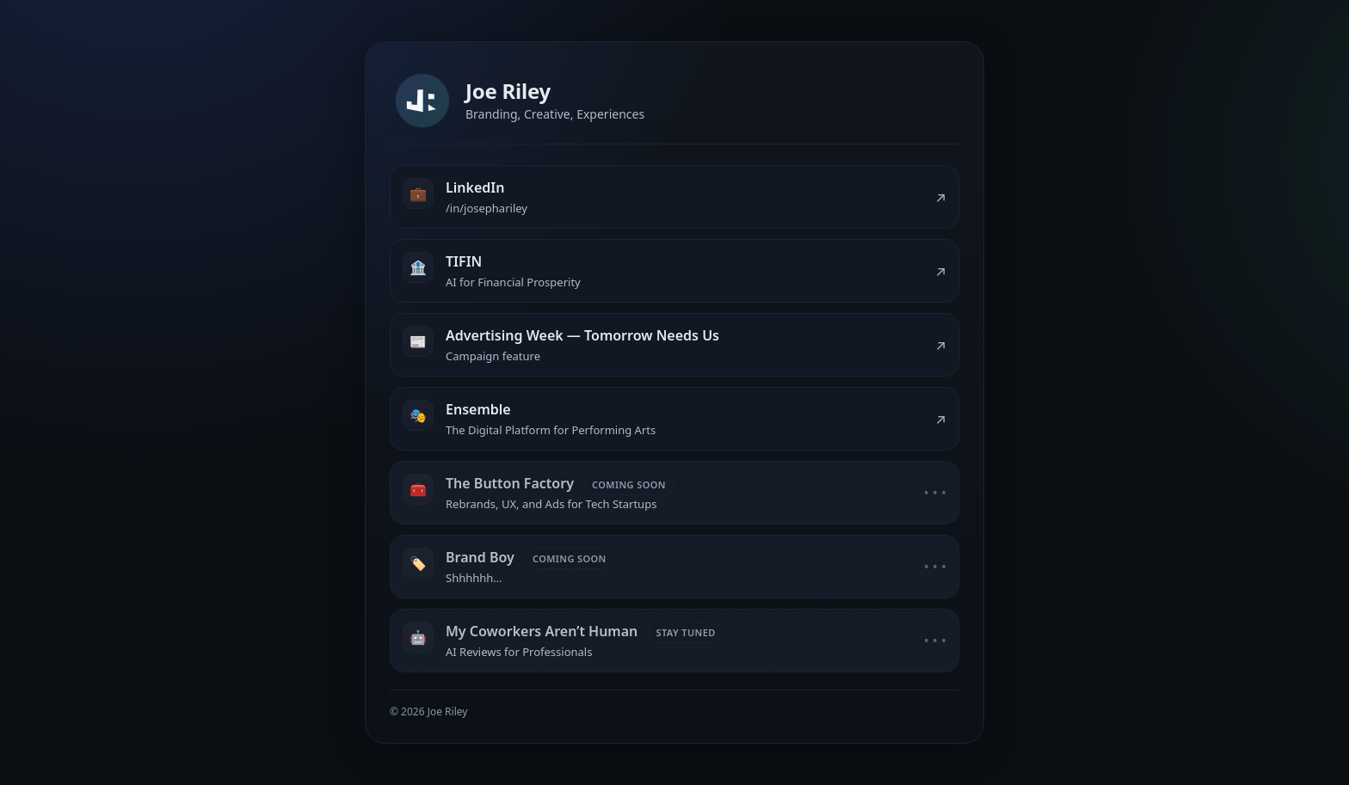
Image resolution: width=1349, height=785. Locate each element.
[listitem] (674, 197)
